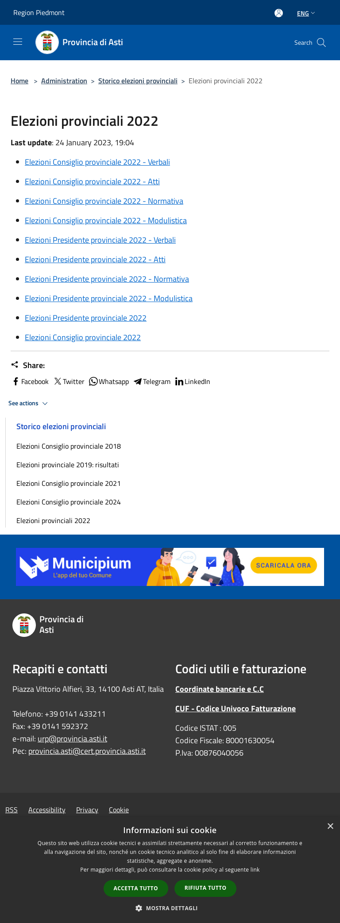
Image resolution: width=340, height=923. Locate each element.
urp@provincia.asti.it (72, 739)
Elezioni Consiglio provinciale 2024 (68, 501)
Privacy (87, 809)
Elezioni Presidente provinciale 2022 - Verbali (100, 240)
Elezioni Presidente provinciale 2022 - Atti (95, 259)
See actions (29, 403)
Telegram (151, 381)
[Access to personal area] (279, 13)
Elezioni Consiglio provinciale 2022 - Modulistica (106, 220)
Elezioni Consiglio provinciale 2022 (83, 337)
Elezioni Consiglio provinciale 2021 (68, 483)
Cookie (119, 809)
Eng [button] (307, 13)
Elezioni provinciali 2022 (53, 520)
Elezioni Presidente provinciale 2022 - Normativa (107, 279)
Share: (28, 365)
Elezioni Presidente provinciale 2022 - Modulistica (109, 298)
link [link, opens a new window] (255, 869)
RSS (11, 809)
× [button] (330, 826)
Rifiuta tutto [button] (206, 888)
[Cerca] (321, 42)
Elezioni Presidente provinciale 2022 (86, 318)
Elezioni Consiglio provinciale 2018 (68, 446)
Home (19, 80)
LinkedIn (192, 381)
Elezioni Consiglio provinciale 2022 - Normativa (104, 201)
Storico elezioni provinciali (138, 80)
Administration (64, 80)
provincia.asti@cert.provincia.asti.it (87, 751)
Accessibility (47, 809)
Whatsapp (108, 381)
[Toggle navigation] (17, 41)
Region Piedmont (39, 12)
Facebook (30, 381)
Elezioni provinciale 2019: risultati (67, 464)
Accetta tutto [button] (136, 888)
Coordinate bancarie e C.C (219, 689)
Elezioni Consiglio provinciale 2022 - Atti (92, 181)
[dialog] (170, 870)
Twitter (68, 381)
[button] (170, 908)
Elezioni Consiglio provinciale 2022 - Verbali (97, 162)
